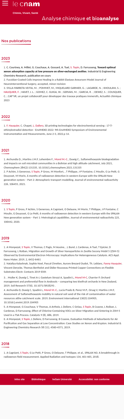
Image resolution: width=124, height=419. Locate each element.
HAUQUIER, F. (11, 92)
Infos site (19, 379)
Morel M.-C (60, 159)
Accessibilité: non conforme (94, 379)
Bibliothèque (39, 379)
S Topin (36, 171)
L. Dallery (38, 125)
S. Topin (74, 67)
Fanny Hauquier (112, 263)
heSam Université (62, 379)
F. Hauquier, (13, 125)
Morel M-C (81, 277)
